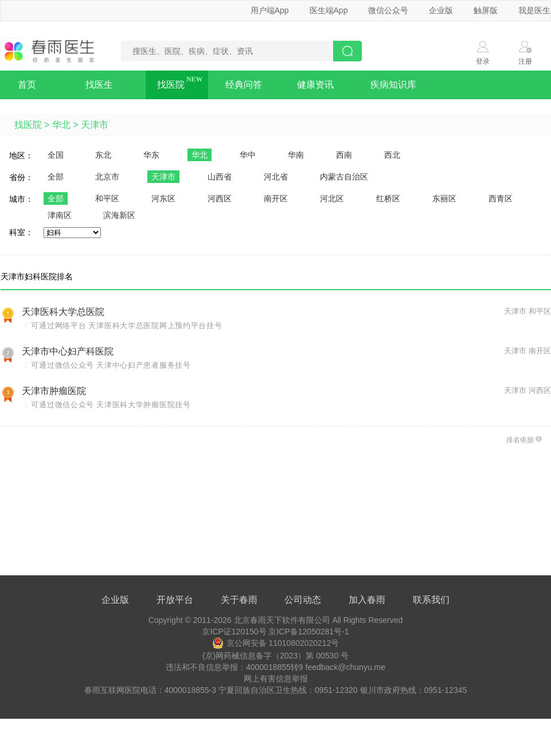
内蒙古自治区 (344, 176)
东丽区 (444, 198)
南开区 (276, 198)
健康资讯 (315, 84)
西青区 (501, 198)
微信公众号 (388, 10)
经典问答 (243, 84)
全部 (56, 176)
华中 (248, 154)
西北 (392, 154)
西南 (344, 154)
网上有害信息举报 (276, 678)
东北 (103, 154)
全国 (56, 154)
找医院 (171, 84)
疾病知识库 (393, 84)
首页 (27, 84)
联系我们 (431, 600)
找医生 (99, 84)
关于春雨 (239, 600)
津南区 (60, 215)
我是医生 (534, 10)
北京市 (107, 176)
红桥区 (388, 198)
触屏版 (486, 10)
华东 (151, 154)
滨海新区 (119, 215)
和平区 (107, 198)
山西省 (220, 176)
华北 (61, 125)
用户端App (270, 10)
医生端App (329, 10)
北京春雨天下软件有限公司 (282, 620)
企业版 (441, 10)
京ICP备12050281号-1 (308, 631)
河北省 (276, 176)
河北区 (332, 198)
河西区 (220, 198)
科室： (21, 232)
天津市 (94, 125)
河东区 (163, 198)
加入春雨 (367, 600)
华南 (296, 154)
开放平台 (175, 600)
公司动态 (302, 600)
